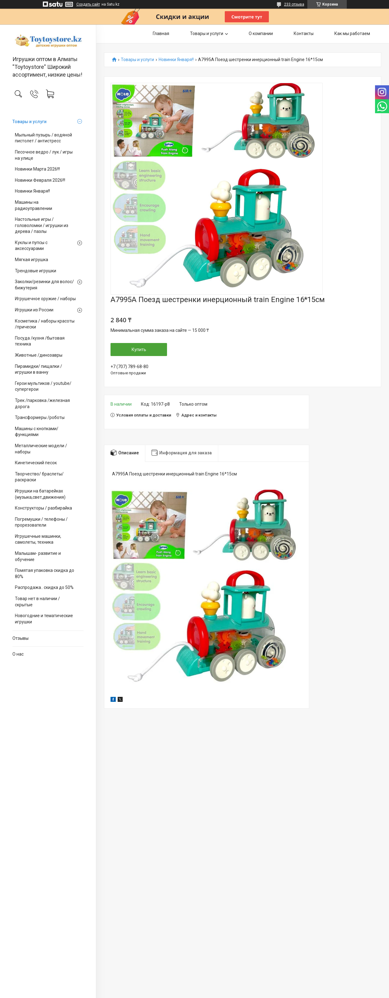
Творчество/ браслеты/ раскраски (39, 477)
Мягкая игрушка (31, 259)
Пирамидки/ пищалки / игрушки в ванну (38, 369)
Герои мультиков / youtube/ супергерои (43, 386)
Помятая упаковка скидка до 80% (44, 573)
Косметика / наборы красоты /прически (45, 324)
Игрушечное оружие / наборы (45, 298)
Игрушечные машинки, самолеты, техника (38, 539)
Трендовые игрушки (35, 270)
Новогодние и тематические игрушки (44, 618)
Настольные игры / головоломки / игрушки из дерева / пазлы (41, 225)
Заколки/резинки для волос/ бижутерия (44, 284)
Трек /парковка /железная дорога (42, 403)
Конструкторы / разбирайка (43, 508)
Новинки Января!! (32, 191)
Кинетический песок (36, 462)
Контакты (304, 33)
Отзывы (20, 638)
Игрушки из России (34, 309)
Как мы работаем (352, 33)
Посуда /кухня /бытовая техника (40, 341)
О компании (261, 33)
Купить (139, 349)
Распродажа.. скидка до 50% (44, 587)
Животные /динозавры (38, 355)
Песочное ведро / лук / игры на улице (44, 155)
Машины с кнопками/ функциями (36, 431)
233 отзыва (294, 4)
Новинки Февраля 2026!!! (40, 180)
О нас (18, 654)
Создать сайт (88, 4)
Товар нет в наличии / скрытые (37, 601)
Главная (161, 33)
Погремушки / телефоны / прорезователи (41, 522)
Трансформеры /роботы (40, 417)
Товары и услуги (29, 121)
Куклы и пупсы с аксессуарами (31, 245)
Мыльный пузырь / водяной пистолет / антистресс (43, 138)
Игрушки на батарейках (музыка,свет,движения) (40, 494)
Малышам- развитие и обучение (38, 556)
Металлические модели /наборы (41, 448)
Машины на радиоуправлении (33, 205)
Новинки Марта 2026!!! (37, 169)
